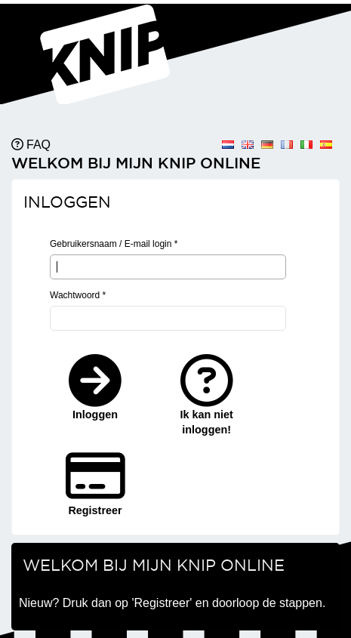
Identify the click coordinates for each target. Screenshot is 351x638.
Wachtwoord (78, 295)
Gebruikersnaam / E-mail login (113, 244)
